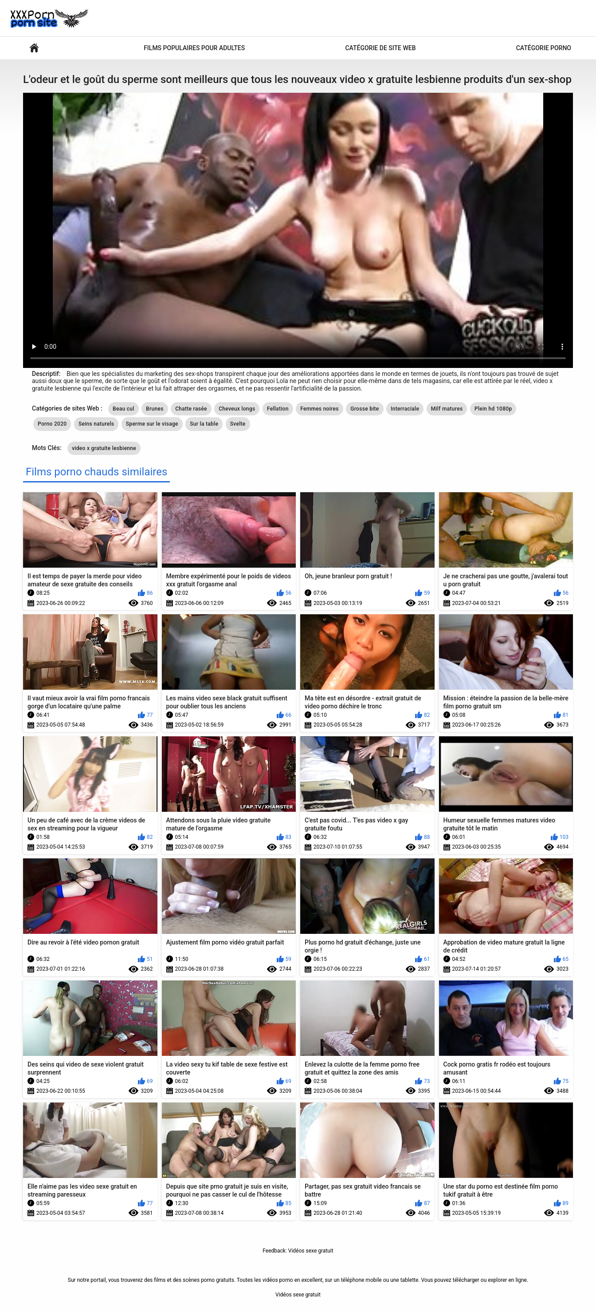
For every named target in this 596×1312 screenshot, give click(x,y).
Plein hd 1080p (493, 409)
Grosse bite (364, 409)
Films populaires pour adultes (194, 47)
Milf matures (447, 409)
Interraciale (405, 409)
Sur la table (204, 424)
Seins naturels (96, 424)
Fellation (278, 409)
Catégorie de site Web (380, 47)
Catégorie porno (543, 47)
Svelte (238, 424)
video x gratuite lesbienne (104, 448)
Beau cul (123, 409)
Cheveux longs (237, 409)
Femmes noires (319, 409)
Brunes (155, 409)
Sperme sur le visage (152, 424)
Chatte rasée (191, 409)
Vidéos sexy (34, 48)
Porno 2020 (52, 424)
